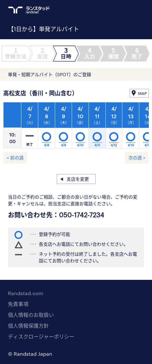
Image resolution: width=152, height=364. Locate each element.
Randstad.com (25, 293)
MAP (142, 93)
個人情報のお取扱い (31, 315)
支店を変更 (78, 179)
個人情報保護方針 (28, 326)
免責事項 (18, 304)
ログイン (128, 10)
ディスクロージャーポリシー (41, 336)
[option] (80, 127)
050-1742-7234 (81, 215)
